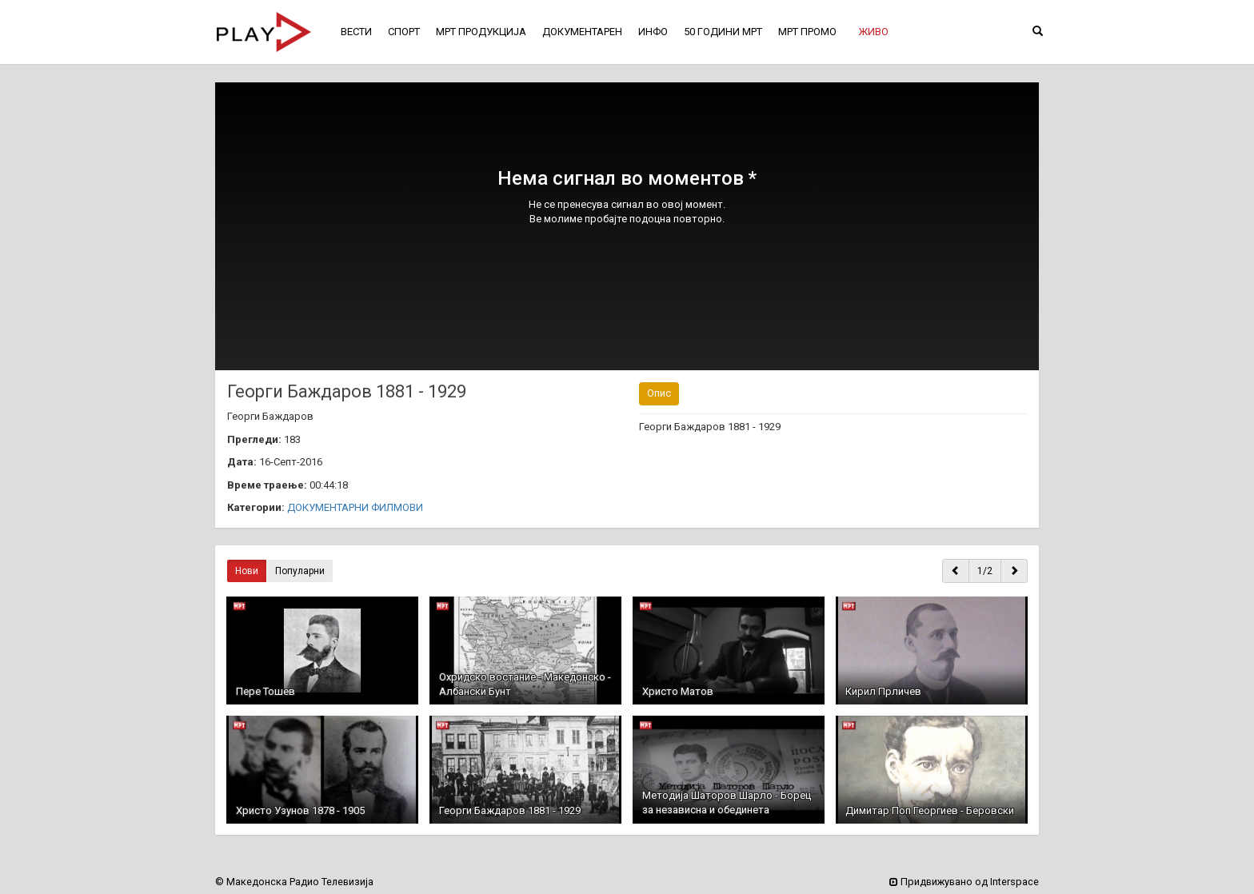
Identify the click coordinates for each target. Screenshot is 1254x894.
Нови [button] (246, 571)
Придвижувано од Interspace (964, 882)
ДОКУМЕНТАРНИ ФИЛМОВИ (355, 507)
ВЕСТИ (356, 32)
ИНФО (653, 32)
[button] (873, 32)
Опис (659, 393)
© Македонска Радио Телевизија (294, 882)
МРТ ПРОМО (807, 32)
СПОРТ (404, 32)
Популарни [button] (300, 571)
